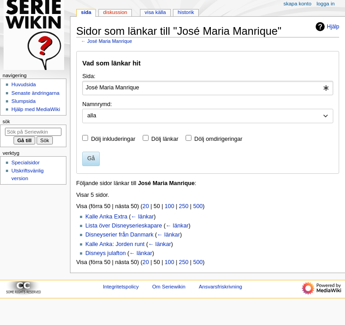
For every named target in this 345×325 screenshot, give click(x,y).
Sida (86, 12)
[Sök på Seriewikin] (33, 132)
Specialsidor (25, 162)
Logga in (326, 3)
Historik (186, 12)
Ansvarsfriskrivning (220, 286)
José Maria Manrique (109, 41)
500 (198, 206)
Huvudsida (23, 84)
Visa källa (155, 12)
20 (146, 206)
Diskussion (115, 12)
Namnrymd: (97, 104)
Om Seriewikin (169, 286)
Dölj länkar (164, 139)
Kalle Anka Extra (106, 217)
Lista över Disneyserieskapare (123, 226)
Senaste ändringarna (35, 93)
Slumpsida (23, 101)
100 (169, 206)
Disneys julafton (105, 253)
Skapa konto (298, 3)
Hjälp (326, 26)
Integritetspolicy (121, 286)
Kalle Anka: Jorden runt (115, 244)
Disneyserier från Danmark (119, 235)
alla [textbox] (91, 115)
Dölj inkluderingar (113, 139)
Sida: (88, 76)
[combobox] (207, 88)
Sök (6, 121)
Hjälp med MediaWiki (35, 109)
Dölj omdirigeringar (218, 139)
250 (183, 206)
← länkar (142, 217)
